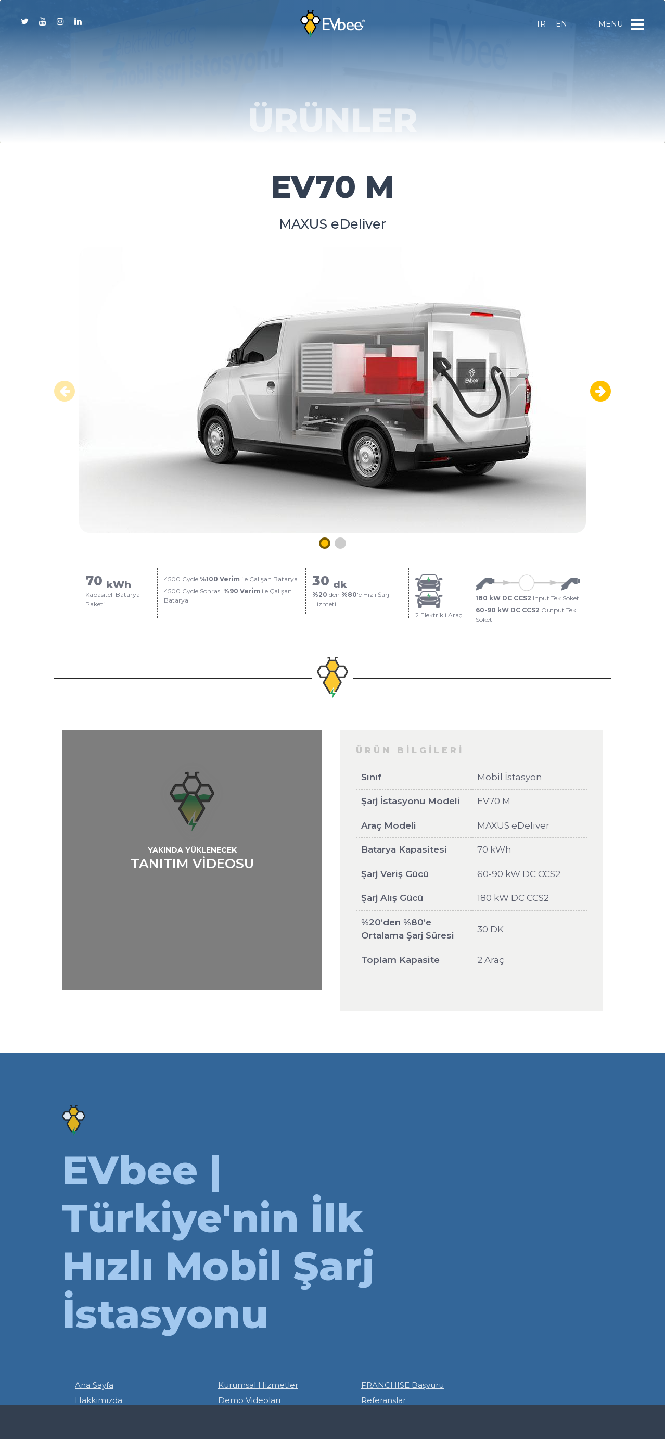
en (561, 24)
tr (541, 24)
